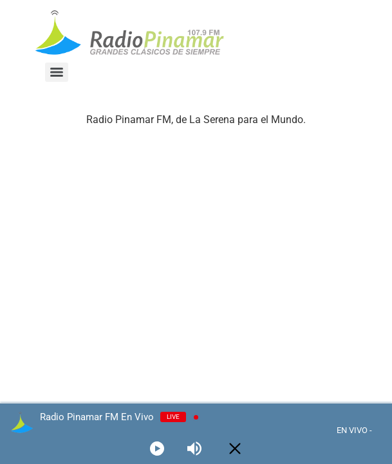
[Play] (157, 449)
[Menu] (56, 72)
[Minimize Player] (235, 449)
